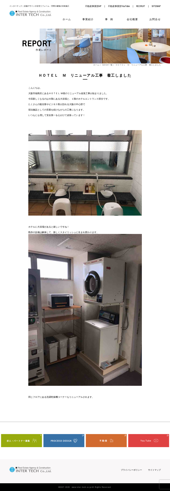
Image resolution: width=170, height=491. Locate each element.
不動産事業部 (93, 6)
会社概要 (132, 19)
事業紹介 (88, 19)
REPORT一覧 (107, 65)
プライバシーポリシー (131, 470)
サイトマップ (154, 470)
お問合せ (155, 19)
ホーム (67, 19)
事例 (110, 19)
